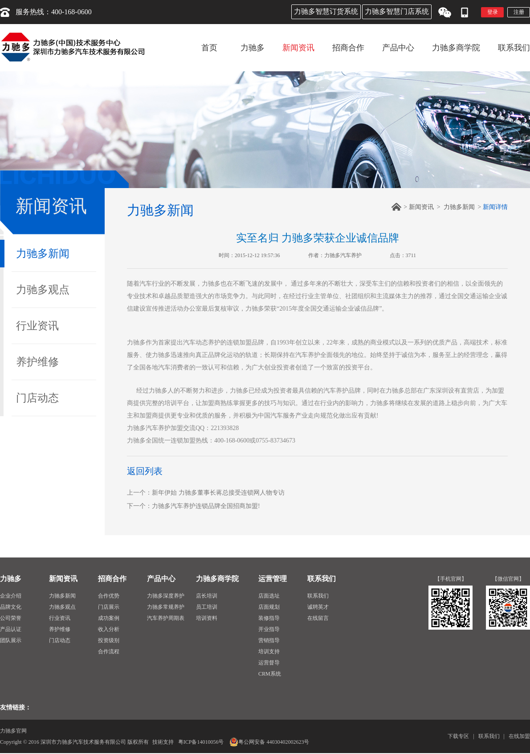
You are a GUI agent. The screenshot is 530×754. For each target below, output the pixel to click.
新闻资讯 (421, 207)
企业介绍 (10, 596)
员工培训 (206, 607)
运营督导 (269, 663)
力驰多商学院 (217, 578)
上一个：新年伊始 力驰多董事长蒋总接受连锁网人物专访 (206, 492)
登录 (492, 12)
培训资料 (206, 618)
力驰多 (10, 578)
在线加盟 (519, 736)
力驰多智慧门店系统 (397, 11)
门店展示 (108, 607)
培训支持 (269, 651)
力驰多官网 (13, 731)
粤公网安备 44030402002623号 (269, 742)
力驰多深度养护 (165, 596)
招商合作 (112, 578)
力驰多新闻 (42, 253)
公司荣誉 (10, 618)
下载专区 (458, 736)
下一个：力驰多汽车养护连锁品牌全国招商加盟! (193, 506)
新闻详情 (495, 207)
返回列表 (145, 471)
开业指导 (269, 629)
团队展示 (10, 640)
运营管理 (272, 578)
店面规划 (269, 607)
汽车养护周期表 (165, 618)
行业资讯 (37, 326)
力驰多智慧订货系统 (326, 11)
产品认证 (10, 629)
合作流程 (108, 651)
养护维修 (37, 362)
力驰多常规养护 (165, 607)
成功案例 (108, 618)
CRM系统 (269, 674)
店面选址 (269, 596)
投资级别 (108, 640)
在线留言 (318, 618)
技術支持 (163, 742)
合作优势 (108, 596)
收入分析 (108, 629)
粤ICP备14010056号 (201, 742)
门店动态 (37, 398)
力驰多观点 (42, 289)
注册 (519, 12)
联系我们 (321, 578)
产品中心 (161, 578)
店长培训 (206, 596)
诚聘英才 (318, 607)
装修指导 (269, 618)
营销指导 (269, 640)
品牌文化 (10, 607)
